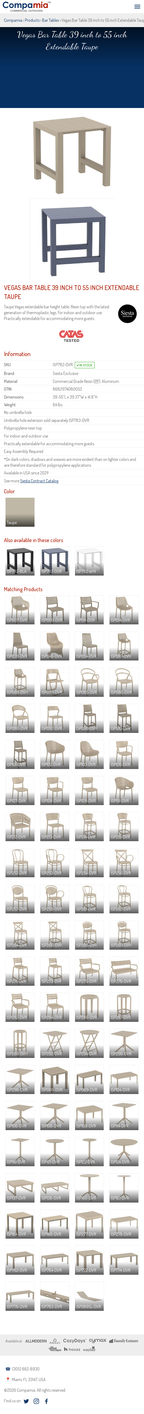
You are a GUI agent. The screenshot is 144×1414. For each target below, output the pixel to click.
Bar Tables (50, 20)
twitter (26, 1401)
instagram (36, 1401)
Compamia (13, 20)
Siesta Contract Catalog (39, 480)
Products (32, 20)
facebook (46, 1401)
